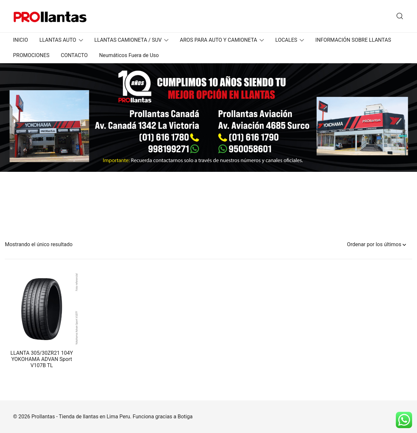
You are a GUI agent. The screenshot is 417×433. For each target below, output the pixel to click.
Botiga (185, 416)
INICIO (20, 40)
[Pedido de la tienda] (376, 244)
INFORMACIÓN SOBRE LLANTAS (353, 40)
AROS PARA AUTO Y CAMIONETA (218, 40)
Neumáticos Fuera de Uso (129, 55)
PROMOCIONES (31, 55)
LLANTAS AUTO (57, 40)
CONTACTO (74, 55)
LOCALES (286, 40)
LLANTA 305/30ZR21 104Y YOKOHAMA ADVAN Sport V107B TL (41, 359)
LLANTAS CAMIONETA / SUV (128, 40)
